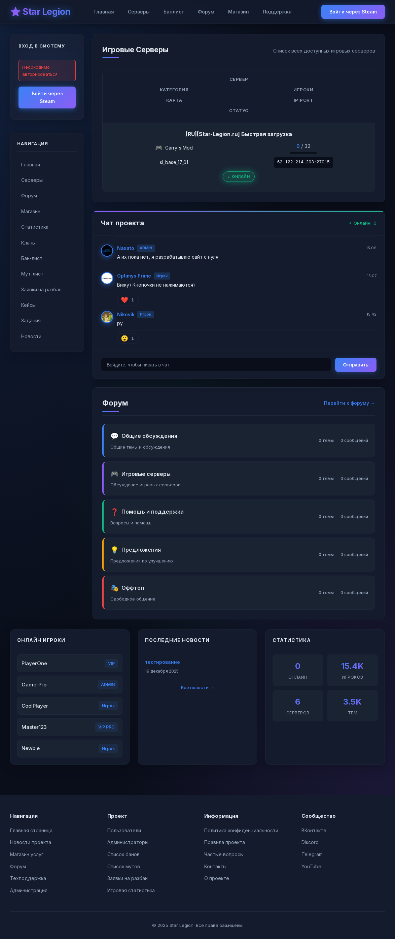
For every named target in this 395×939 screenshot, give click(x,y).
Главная (104, 11)
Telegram (312, 854)
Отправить (355, 364)
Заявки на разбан (41, 289)
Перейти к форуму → (349, 403)
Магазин (238, 11)
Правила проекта (224, 842)
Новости (31, 336)
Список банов (123, 854)
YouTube (311, 866)
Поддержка (277, 11)
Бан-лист (31, 258)
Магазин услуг (26, 854)
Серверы (139, 11)
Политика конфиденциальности (241, 830)
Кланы (28, 243)
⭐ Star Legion (40, 11)
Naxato (125, 248)
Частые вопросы (224, 854)
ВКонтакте (313, 830)
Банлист (174, 11)
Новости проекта (30, 842)
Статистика (34, 227)
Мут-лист (32, 274)
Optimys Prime (134, 276)
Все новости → (197, 687)
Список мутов (123, 866)
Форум (206, 11)
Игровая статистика (131, 890)
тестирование (162, 662)
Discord (310, 842)
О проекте (216, 878)
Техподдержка (28, 878)
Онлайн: (362, 223)
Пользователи (124, 830)
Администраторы (127, 842)
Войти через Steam (353, 11)
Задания (31, 320)
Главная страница (31, 830)
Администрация (28, 890)
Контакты (215, 866)
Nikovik (126, 314)
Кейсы (28, 305)
